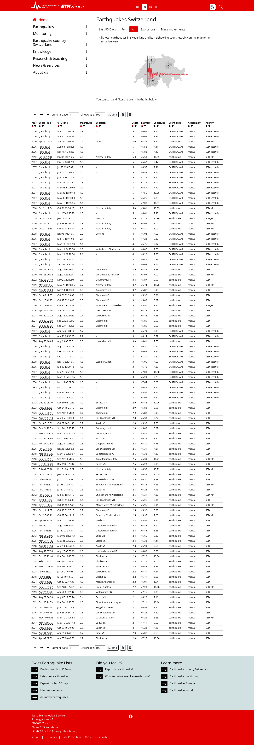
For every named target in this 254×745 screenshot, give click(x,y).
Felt (123, 29)
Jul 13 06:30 (45, 484)
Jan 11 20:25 (45, 474)
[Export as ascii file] (130, 114)
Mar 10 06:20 (46, 453)
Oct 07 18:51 (45, 423)
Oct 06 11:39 (45, 295)
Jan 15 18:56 (45, 218)
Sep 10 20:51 (46, 412)
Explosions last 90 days (54, 683)
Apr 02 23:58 (45, 520)
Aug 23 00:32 (46, 274)
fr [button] (150, 7)
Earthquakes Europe (182, 683)
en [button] (144, 7)
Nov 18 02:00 (46, 289)
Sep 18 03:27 (46, 586)
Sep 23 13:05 (46, 325)
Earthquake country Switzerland (60, 42)
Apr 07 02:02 (45, 638)
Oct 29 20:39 (45, 627)
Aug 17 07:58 (46, 551)
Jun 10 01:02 (45, 607)
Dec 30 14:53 (46, 602)
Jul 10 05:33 (45, 530)
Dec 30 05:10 (46, 402)
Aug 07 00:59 (46, 597)
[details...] (44, 131)
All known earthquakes (54, 697)
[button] (45, 6)
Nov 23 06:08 (46, 438)
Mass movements (173, 29)
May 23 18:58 (46, 284)
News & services (60, 65)
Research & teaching (60, 58)
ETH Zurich (100, 737)
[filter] (34, 126)
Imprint (35, 737)
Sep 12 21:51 (46, 458)
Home (40, 19)
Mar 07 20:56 (46, 566)
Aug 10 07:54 (46, 545)
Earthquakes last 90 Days (55, 669)
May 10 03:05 (46, 617)
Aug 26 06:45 (46, 269)
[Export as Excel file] (123, 114)
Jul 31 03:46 (45, 489)
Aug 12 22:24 (46, 315)
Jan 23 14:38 (45, 448)
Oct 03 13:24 (45, 499)
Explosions (148, 29)
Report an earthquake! (119, 669)
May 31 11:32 (46, 540)
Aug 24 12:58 (46, 443)
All (133, 29)
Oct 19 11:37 (45, 510)
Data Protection (71, 737)
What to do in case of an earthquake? (127, 676)
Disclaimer (51, 737)
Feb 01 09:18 (45, 469)
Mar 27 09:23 (46, 433)
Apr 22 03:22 (45, 592)
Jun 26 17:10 (45, 223)
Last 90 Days (107, 29)
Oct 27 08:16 (45, 515)
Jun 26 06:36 (45, 612)
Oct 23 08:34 (45, 305)
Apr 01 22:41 (45, 632)
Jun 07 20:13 (45, 494)
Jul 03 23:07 (45, 571)
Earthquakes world (181, 690)
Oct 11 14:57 (45, 504)
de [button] (137, 7)
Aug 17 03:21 (46, 525)
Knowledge (60, 51)
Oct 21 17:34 (45, 208)
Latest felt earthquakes (54, 676)
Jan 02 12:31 (45, 156)
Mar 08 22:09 (46, 535)
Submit (112, 114)
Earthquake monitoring (184, 676)
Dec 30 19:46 (46, 556)
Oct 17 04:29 (45, 300)
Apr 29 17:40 (45, 310)
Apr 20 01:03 (45, 141)
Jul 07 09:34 (45, 479)
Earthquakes (60, 26)
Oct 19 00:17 (45, 581)
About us (60, 72)
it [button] (156, 7)
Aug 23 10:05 (46, 341)
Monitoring (60, 33)
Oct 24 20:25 (45, 407)
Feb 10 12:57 (45, 561)
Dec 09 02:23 (46, 464)
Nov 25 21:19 (46, 279)
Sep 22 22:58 (46, 320)
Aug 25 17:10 (46, 417)
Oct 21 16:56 (45, 228)
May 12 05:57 (46, 622)
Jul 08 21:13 (45, 576)
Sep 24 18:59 (46, 428)
